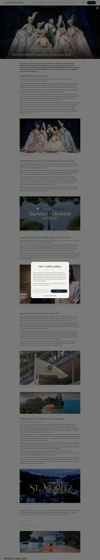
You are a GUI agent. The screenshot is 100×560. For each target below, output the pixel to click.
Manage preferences (50, 295)
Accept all (59, 291)
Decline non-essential (41, 291)
